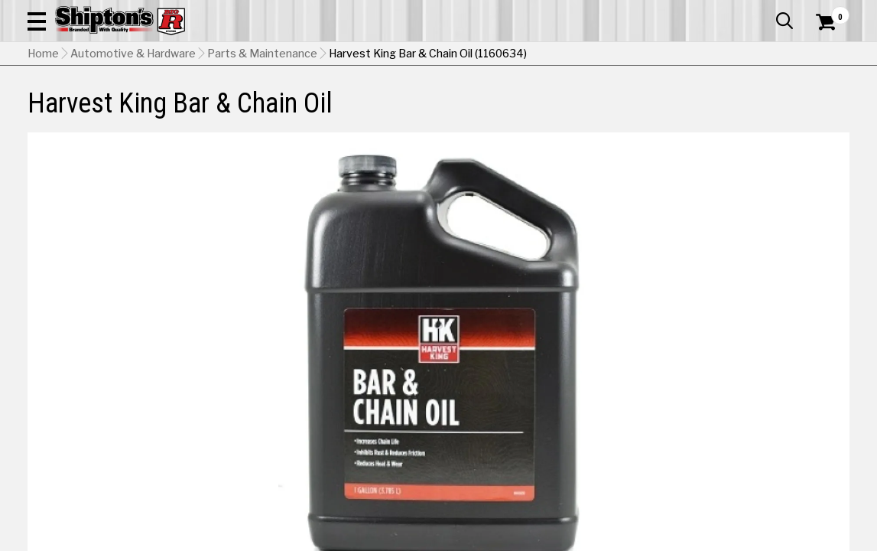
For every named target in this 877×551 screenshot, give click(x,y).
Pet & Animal (674, 112)
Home (43, 149)
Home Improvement (490, 112)
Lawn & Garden (593, 112)
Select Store (742, 435)
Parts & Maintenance (262, 149)
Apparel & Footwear (79, 112)
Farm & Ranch (313, 112)
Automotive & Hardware (204, 112)
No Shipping (583, 435)
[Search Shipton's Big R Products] (397, 55)
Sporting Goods (758, 112)
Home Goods (394, 112)
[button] (501, 55)
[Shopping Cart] (823, 55)
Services (828, 11)
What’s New (764, 11)
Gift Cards (696, 11)
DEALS (828, 112)
